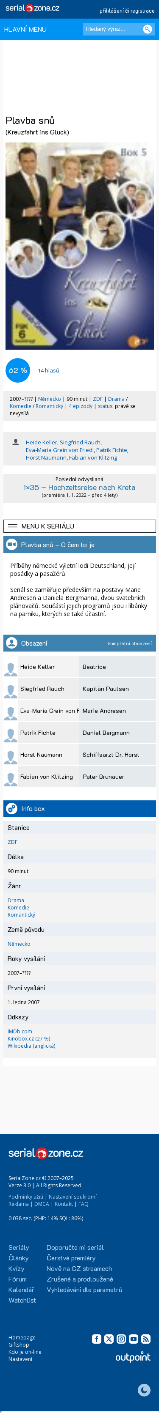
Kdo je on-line (25, 1351)
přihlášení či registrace (127, 10)
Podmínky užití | (27, 1196)
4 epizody (80, 406)
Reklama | (20, 1204)
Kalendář (21, 1289)
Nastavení (20, 1359)
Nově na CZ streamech (79, 1268)
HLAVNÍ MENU (25, 29)
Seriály (18, 1247)
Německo (49, 399)
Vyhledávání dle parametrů (85, 1289)
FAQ (83, 1204)
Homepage (22, 1337)
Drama (116, 399)
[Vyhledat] (147, 29)
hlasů (48, 370)
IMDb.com (20, 1031)
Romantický (49, 406)
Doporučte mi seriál (75, 1247)
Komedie (20, 406)
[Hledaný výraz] (119, 29)
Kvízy (16, 1268)
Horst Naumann (46, 457)
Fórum (17, 1278)
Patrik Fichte (111, 450)
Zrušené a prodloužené (80, 1278)
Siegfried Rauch (80, 442)
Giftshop (18, 1344)
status (105, 406)
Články (18, 1257)
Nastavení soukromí (73, 1196)
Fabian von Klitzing (93, 457)
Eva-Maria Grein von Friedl (60, 450)
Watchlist (22, 1299)
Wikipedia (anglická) (31, 1045)
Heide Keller (41, 442)
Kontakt (64, 1204)
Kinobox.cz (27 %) (29, 1038)
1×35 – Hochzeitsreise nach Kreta (79, 487)
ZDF (98, 399)
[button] (79, 526)
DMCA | (43, 1204)
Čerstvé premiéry (71, 1257)
